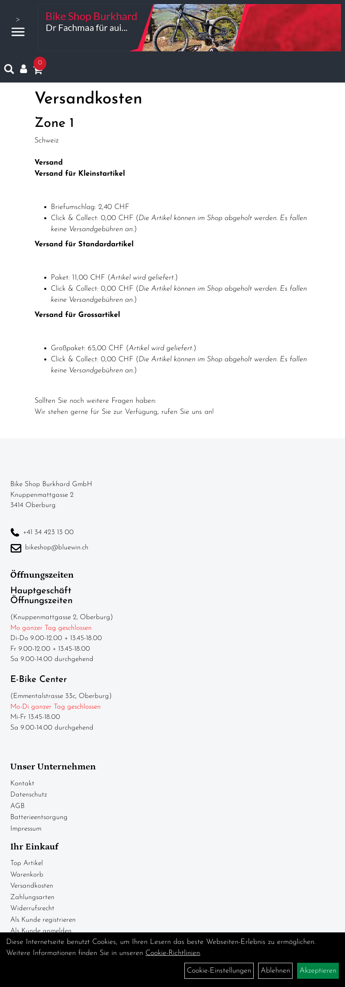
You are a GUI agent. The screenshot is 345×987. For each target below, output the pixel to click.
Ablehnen (275, 971)
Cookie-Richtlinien (172, 953)
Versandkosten (31, 885)
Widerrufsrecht (32, 908)
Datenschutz (28, 794)
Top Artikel (26, 863)
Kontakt (22, 783)
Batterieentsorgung (39, 817)
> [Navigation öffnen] (18, 27)
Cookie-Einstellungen (219, 971)
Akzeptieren (318, 971)
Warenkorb (26, 874)
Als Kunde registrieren (43, 919)
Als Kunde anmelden (41, 930)
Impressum (25, 828)
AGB (17, 806)
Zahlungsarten (32, 897)
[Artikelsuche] (9, 71)
